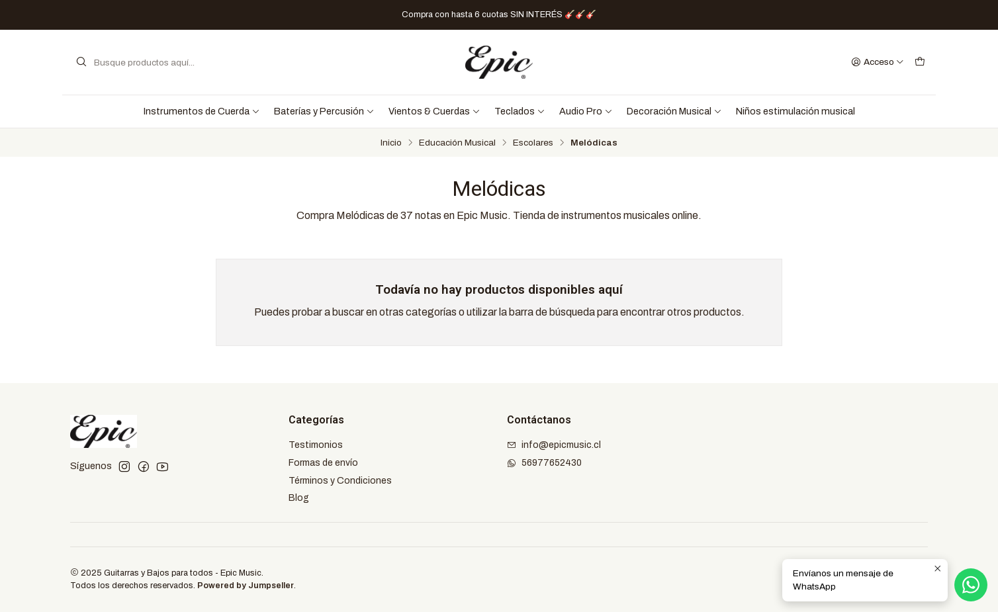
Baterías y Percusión (324, 111)
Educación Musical (457, 143)
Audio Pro (586, 111)
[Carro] (920, 62)
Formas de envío (323, 463)
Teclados (519, 111)
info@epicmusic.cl (554, 445)
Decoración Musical (674, 111)
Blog (299, 498)
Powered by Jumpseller (245, 585)
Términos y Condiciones (340, 481)
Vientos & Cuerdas (434, 111)
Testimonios (316, 445)
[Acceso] (877, 62)
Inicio (391, 143)
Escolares (533, 143)
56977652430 (544, 463)
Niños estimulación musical (795, 111)
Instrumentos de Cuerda (202, 111)
